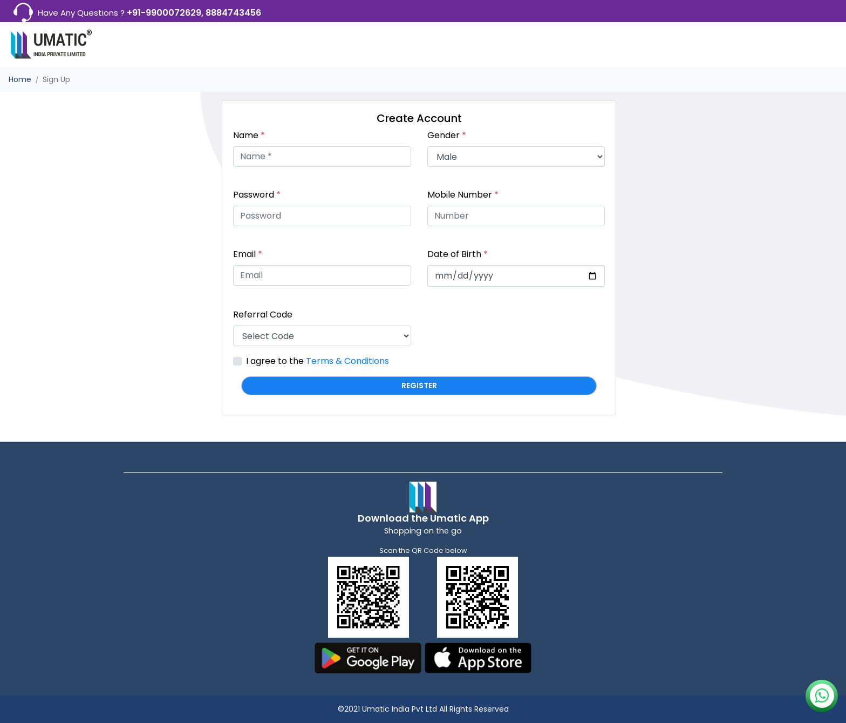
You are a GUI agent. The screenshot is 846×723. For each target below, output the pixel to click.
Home (20, 79)
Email (247, 254)
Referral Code (262, 314)
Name (249, 135)
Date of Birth (457, 254)
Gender (446, 135)
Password (257, 194)
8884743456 (233, 12)
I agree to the (317, 361)
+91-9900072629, (166, 12)
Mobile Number (463, 194)
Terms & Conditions (347, 361)
